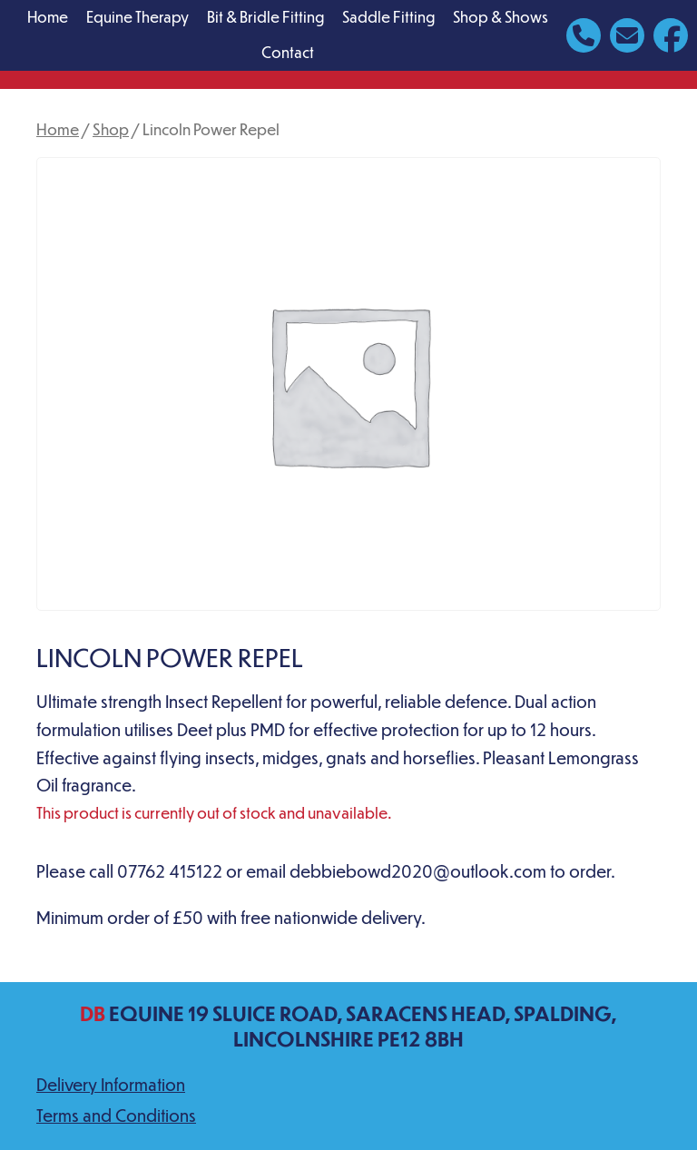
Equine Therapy (137, 16)
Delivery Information (110, 1084)
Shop (111, 129)
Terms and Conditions (116, 1115)
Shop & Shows (500, 16)
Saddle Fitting (388, 16)
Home (47, 16)
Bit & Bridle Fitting (265, 16)
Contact (287, 52)
